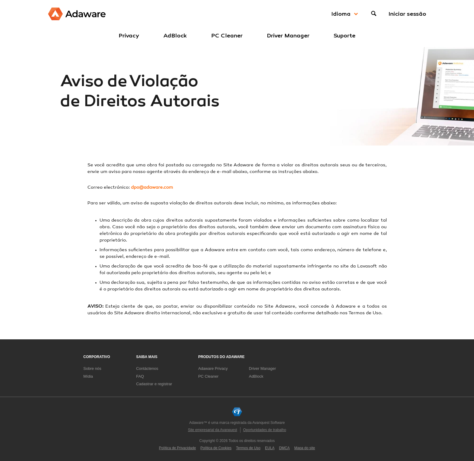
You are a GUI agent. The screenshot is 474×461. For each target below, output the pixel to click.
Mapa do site (304, 448)
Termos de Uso (248, 448)
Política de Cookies (216, 448)
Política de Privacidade (177, 448)
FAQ (140, 376)
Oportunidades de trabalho (264, 430)
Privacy (129, 35)
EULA (269, 448)
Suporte (344, 35)
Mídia (88, 376)
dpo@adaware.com (152, 187)
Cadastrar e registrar (154, 384)
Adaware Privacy (213, 368)
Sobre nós (92, 368)
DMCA (284, 448)
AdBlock (175, 35)
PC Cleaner (227, 35)
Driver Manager (288, 35)
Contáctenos (147, 368)
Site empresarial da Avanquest (212, 430)
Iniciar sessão (407, 14)
